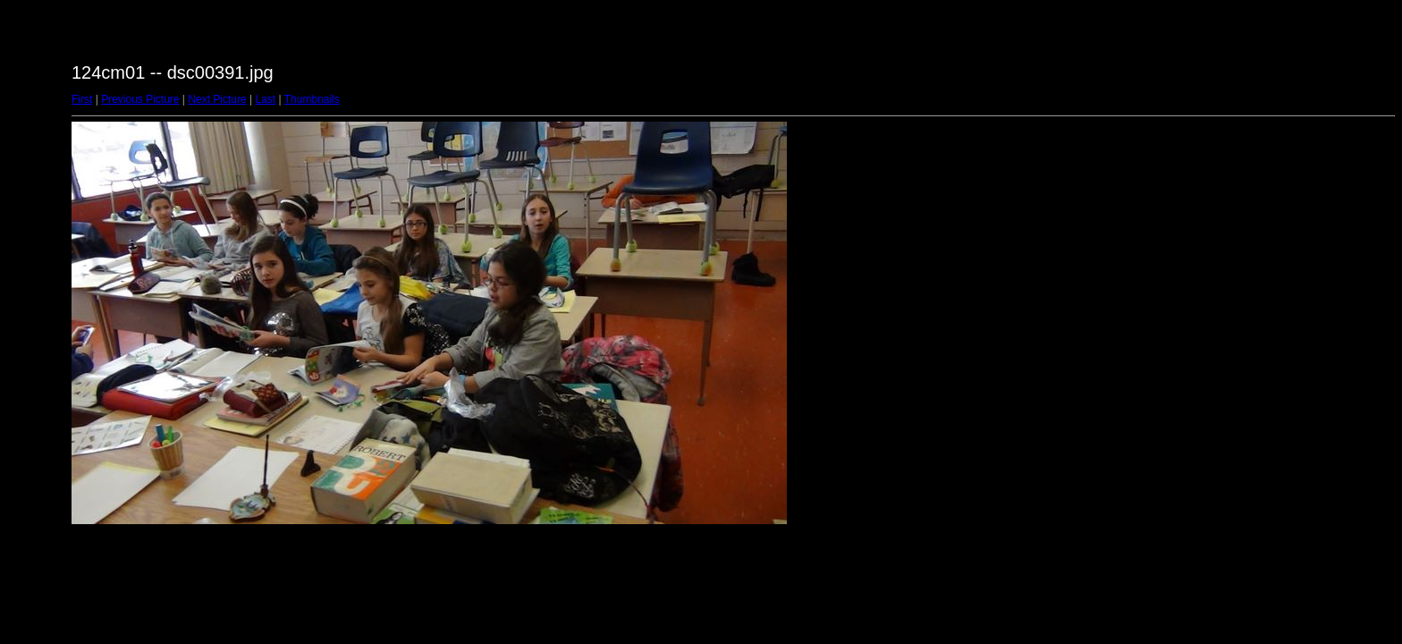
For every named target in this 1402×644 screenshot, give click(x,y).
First (82, 99)
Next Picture (217, 99)
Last (265, 99)
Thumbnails (312, 99)
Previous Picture (140, 99)
